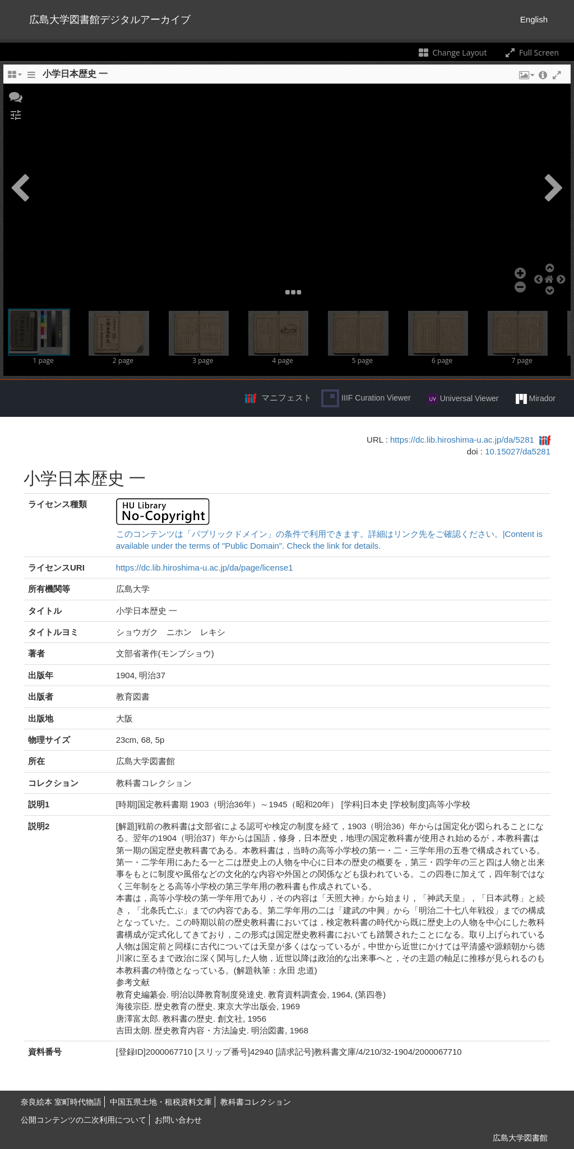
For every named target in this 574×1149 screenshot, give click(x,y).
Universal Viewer (463, 399)
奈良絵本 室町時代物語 (61, 1101)
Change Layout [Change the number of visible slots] (452, 52)
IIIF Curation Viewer (365, 398)
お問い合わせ (178, 1119)
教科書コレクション (255, 1101)
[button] (15, 96)
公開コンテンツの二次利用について (83, 1119)
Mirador (536, 399)
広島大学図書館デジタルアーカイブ (110, 19)
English (534, 19)
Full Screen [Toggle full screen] (531, 52)
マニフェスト (286, 397)
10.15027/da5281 (517, 451)
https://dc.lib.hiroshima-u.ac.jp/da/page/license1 (204, 567)
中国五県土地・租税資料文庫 (161, 1101)
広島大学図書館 (520, 1137)
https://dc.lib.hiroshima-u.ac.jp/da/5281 (462, 439)
